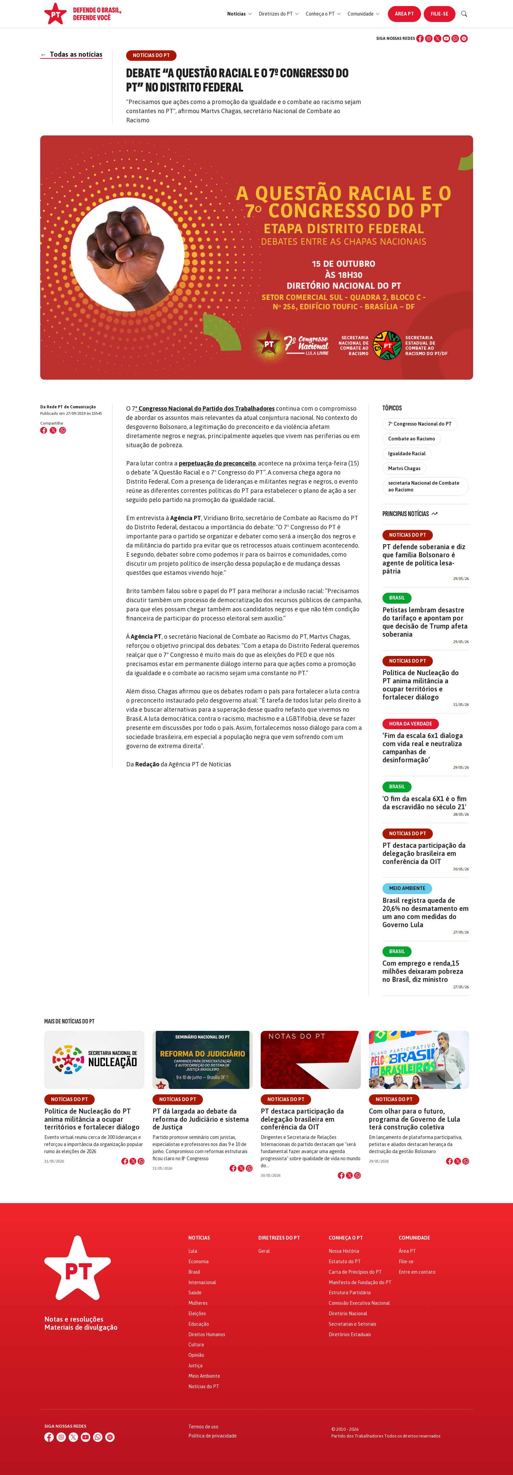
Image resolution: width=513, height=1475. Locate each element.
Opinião (196, 1355)
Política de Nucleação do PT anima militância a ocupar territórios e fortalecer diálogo (420, 685)
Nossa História (344, 1251)
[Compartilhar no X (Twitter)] (53, 430)
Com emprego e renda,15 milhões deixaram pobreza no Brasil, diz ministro (422, 971)
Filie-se (439, 14)
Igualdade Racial (406, 453)
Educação (198, 1324)
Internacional (202, 1282)
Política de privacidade (212, 1436)
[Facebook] (420, 38)
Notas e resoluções (73, 1319)
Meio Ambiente (407, 888)
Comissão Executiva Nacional (359, 1303)
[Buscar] (464, 13)
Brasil (397, 598)
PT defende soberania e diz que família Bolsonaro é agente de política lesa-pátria (423, 559)
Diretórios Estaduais (350, 1334)
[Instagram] (429, 38)
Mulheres (198, 1303)
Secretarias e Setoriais (352, 1324)
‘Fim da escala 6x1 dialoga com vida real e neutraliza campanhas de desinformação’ (422, 748)
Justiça (195, 1365)
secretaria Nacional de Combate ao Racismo (423, 486)
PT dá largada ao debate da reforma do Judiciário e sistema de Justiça (201, 1118)
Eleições (197, 1313)
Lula (192, 1251)
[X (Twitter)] (437, 38)
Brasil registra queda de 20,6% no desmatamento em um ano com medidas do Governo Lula (425, 912)
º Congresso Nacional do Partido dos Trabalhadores (205, 408)
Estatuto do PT (345, 1261)
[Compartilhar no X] (133, 1161)
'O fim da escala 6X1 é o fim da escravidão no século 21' (424, 803)
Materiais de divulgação (81, 1327)
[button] (240, 14)
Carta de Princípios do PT (355, 1272)
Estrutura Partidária (350, 1292)
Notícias (199, 1238)
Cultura (196, 1344)
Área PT (404, 14)
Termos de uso (203, 1426)
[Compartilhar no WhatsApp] (62, 430)
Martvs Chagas (404, 468)
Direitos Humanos (206, 1334)
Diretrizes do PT (279, 1238)
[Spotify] (464, 38)
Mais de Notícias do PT (69, 1021)
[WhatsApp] (455, 38)
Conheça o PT (346, 1238)
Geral (264, 1251)
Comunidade (414, 1238)
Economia (198, 1261)
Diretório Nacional (348, 1313)
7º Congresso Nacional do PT (420, 424)
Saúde (195, 1292)
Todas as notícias (71, 54)
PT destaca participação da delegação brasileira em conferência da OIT (424, 853)
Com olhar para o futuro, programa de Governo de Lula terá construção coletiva (414, 1118)
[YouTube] (446, 38)
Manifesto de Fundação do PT (360, 1282)
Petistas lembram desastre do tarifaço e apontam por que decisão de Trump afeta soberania (425, 622)
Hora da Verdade (410, 724)
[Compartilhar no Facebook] (43, 430)
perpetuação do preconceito (217, 463)
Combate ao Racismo (411, 438)
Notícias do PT (407, 535)
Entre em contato (417, 1272)
